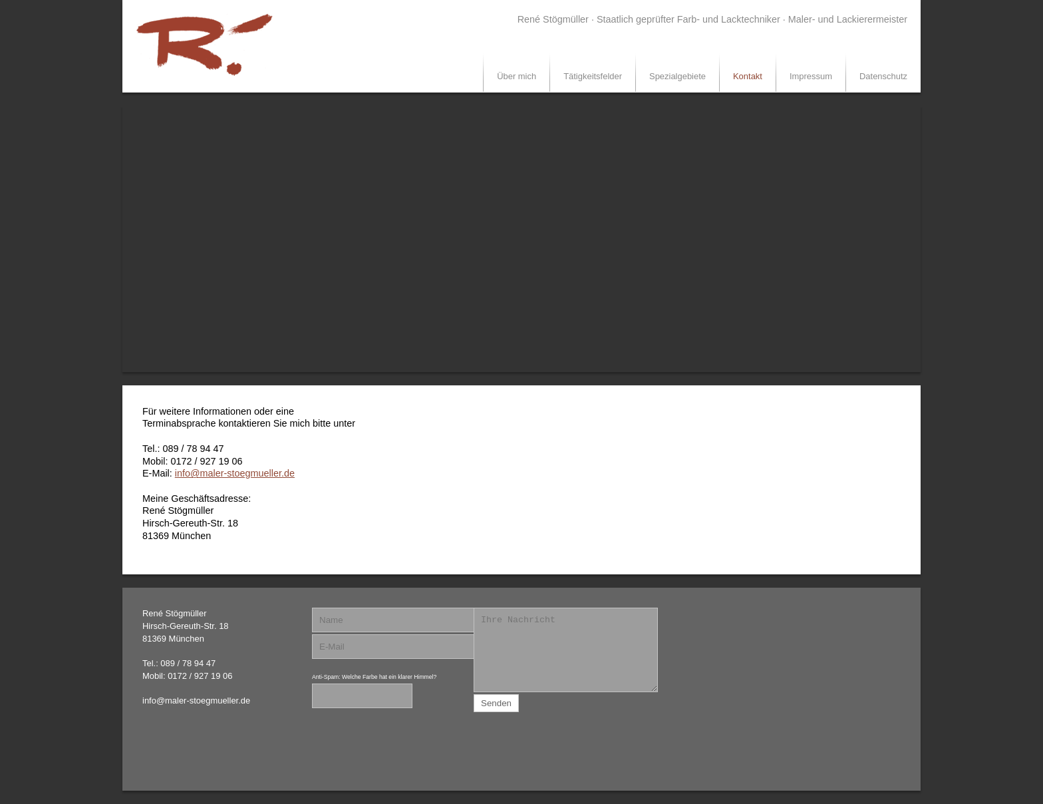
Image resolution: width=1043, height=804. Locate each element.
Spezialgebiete (677, 76)
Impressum (811, 76)
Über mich (516, 76)
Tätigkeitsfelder (592, 76)
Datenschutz (883, 76)
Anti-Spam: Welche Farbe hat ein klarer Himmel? (374, 677)
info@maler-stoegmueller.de (235, 473)
